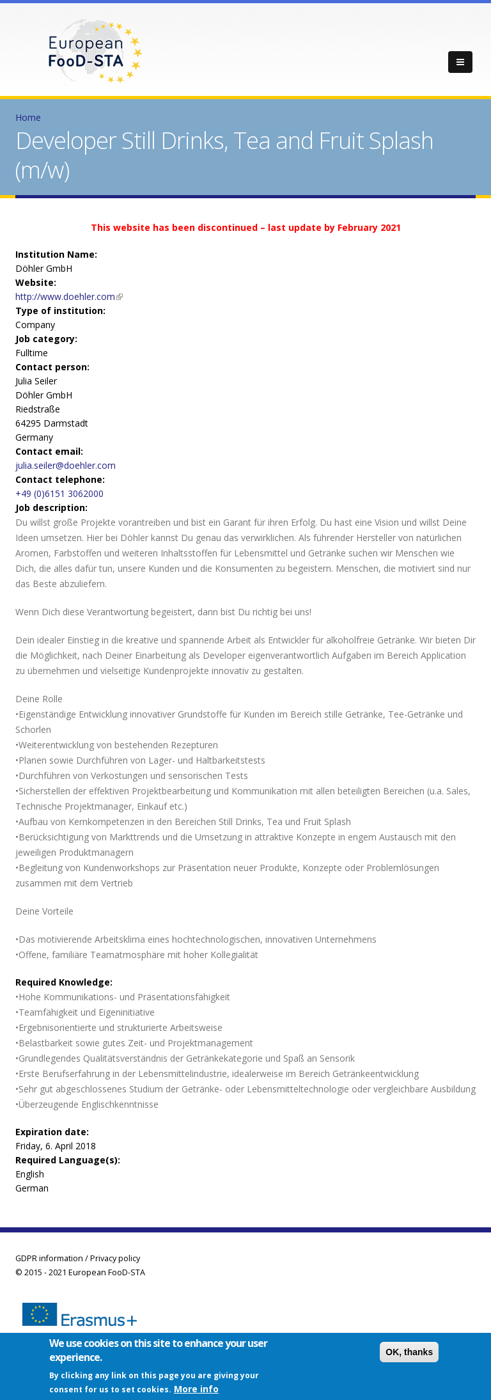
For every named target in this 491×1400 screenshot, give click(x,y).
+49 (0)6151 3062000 (59, 493)
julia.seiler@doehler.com (65, 465)
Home (28, 117)
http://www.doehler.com (69, 296)
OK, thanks (409, 1353)
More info (196, 1390)
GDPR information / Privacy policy (77, 1258)
